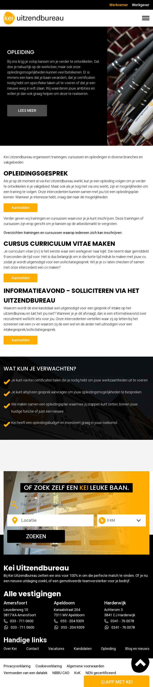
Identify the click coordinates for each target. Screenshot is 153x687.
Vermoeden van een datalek (25, 673)
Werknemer (118, 5)
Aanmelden (21, 208)
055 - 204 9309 (69, 621)
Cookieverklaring (48, 666)
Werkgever (140, 5)
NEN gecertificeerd (101, 673)
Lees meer (27, 110)
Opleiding (108, 648)
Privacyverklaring (17, 666)
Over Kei (10, 648)
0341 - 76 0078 (119, 621)
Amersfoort (15, 602)
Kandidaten (83, 648)
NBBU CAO (60, 673)
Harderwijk (115, 602)
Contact (32, 648)
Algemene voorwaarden (85, 666)
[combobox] (47, 504)
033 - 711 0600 (18, 621)
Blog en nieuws (137, 648)
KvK (77, 673)
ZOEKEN (36, 536)
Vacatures (56, 648)
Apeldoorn (64, 602)
